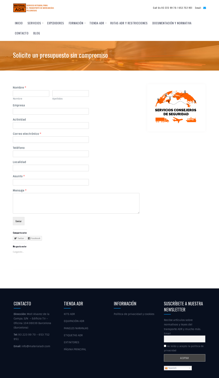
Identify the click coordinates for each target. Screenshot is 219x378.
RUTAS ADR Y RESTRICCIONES (129, 23)
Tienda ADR (96, 23)
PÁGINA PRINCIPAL (75, 349)
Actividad (19, 119)
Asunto (19, 176)
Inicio (19, 23)
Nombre (19, 87)
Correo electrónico (27, 134)
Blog (36, 33)
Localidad (19, 162)
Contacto (22, 33)
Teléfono (19, 148)
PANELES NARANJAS (76, 328)
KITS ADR (69, 314)
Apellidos (57, 98)
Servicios (34, 23)
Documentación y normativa (171, 23)
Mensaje (20, 190)
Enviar (19, 221)
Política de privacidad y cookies (134, 314)
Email (167, 333)
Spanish (171, 368)
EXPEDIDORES (55, 23)
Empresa (19, 105)
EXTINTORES (71, 342)
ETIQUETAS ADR (73, 335)
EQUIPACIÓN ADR (74, 321)
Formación (76, 23)
